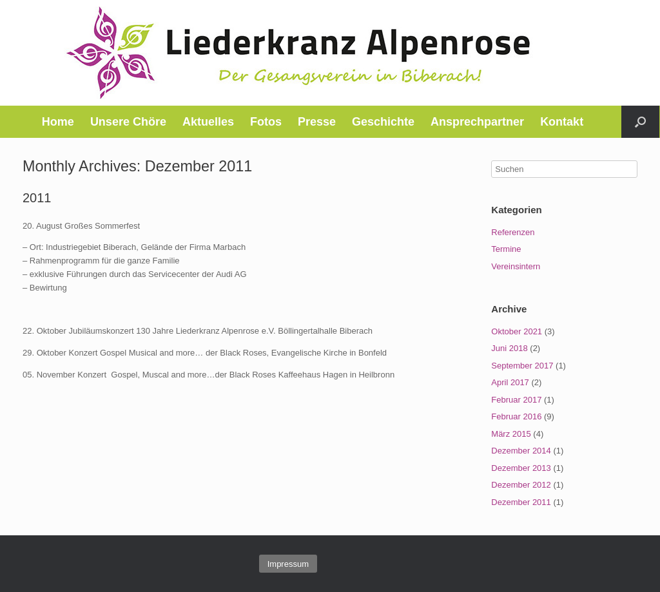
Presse (317, 121)
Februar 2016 (516, 416)
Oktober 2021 (516, 331)
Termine (506, 249)
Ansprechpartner (477, 121)
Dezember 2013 (521, 468)
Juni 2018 (509, 348)
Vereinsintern (515, 266)
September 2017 (522, 365)
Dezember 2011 (521, 502)
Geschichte (383, 121)
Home (58, 121)
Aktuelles (208, 121)
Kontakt (561, 121)
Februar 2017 (516, 400)
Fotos (266, 121)
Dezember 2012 (521, 485)
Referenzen (512, 232)
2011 (37, 198)
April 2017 (510, 382)
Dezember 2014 (521, 450)
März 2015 (510, 434)
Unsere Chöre (128, 121)
